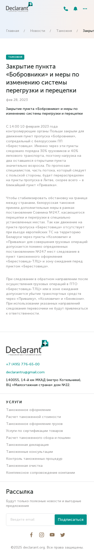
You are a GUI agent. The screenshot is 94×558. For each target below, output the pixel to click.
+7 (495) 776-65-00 (23, 364)
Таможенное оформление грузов (34, 424)
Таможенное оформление (28, 410)
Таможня (64, 31)
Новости (37, 31)
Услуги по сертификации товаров (34, 431)
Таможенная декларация (27, 445)
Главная (12, 31)
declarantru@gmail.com (25, 372)
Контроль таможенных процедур (34, 459)
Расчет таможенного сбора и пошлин (38, 438)
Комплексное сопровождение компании (40, 473)
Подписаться (70, 519)
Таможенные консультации (29, 452)
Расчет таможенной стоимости (33, 417)
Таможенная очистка (24, 466)
